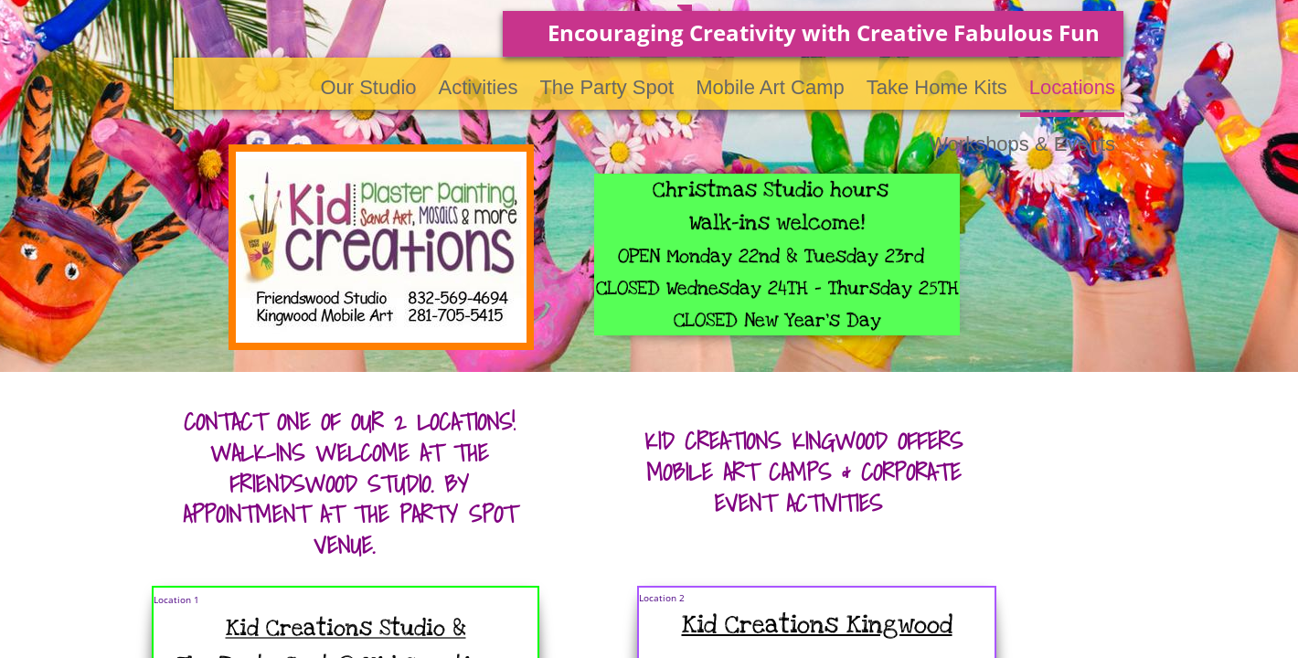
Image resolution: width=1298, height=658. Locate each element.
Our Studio (368, 87)
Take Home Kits (937, 87)
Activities (478, 87)
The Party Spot (606, 87)
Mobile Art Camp (770, 87)
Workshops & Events (1022, 144)
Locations (1072, 87)
